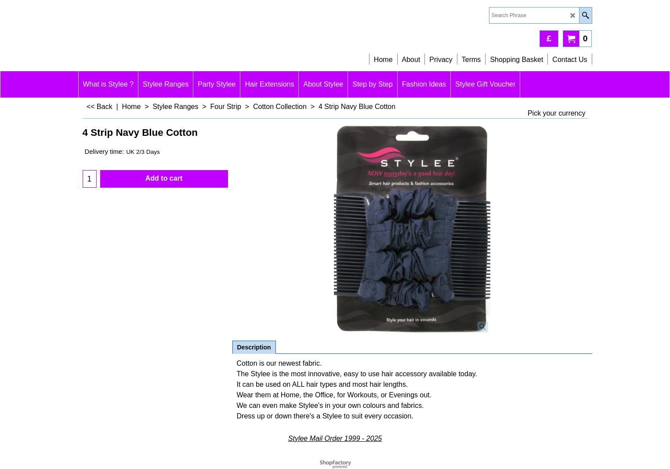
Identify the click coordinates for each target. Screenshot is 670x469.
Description (254, 347)
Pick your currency (557, 113)
